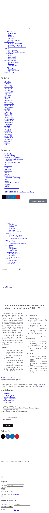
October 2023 (8, 121)
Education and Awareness (12, 162)
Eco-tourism (8, 161)
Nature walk (8, 171)
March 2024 (8, 114)
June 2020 (7, 141)
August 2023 (8, 124)
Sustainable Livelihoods (11, 183)
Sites (5, 179)
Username (4, 485)
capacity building (9, 155)
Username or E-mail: (7, 504)
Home (6, 286)
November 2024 (9, 104)
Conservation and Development (13, 159)
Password (3, 487)
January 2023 (8, 136)
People (6, 172)
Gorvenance (8, 166)
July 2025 (7, 93)
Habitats (6, 167)
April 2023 (7, 131)
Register (16, 494)
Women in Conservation (11, 188)
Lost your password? (7, 491)
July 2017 (7, 144)
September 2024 (9, 107)
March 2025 (8, 99)
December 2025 (9, 90)
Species (6, 181)
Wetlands (7, 184)
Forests (6, 164)
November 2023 (9, 119)
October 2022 (8, 137)
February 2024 (8, 115)
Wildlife (6, 186)
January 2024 (8, 117)
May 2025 (7, 97)
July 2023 (7, 126)
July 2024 (7, 109)
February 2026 (8, 87)
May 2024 (7, 110)
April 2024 (7, 112)
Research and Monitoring (12, 177)
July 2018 (7, 143)
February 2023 (8, 134)
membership (8, 169)
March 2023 (8, 132)
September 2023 (9, 122)
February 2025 (8, 100)
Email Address (7, 419)
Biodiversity (8, 154)
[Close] (2, 477)
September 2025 (9, 92)
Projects (6, 174)
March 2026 (8, 85)
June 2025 (7, 95)
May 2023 (7, 129)
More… (42, 386)
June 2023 (7, 127)
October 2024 (8, 105)
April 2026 (7, 83)
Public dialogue (9, 176)
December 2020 (9, 139)
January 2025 (8, 102)
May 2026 (7, 82)
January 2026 (8, 88)
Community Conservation (12, 157)
